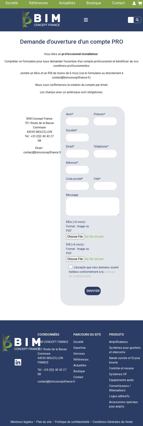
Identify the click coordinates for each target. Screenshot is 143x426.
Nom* (69, 114)
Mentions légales (21, 422)
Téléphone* (101, 146)
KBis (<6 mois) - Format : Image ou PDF (77, 226)
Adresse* (72, 162)
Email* (70, 146)
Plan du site (44, 422)
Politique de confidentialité (72, 422)
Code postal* (74, 179)
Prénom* (99, 114)
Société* (71, 130)
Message (72, 195)
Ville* (97, 179)
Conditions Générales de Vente (113, 422)
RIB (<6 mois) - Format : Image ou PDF (77, 249)
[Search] (137, 20)
